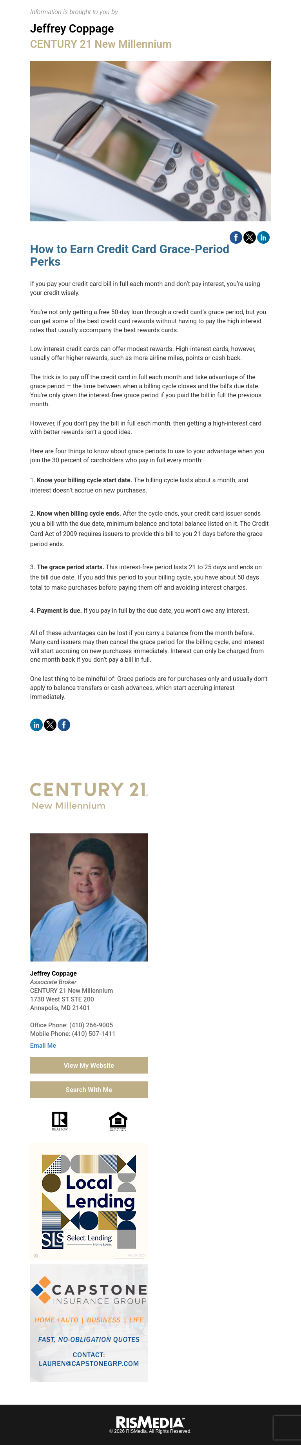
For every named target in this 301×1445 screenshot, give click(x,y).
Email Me (43, 1045)
